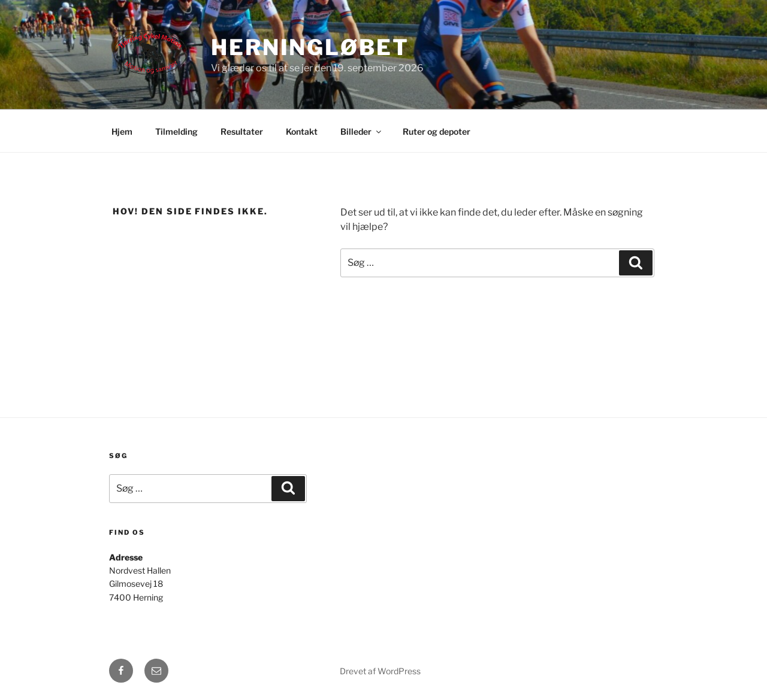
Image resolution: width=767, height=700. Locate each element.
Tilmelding (176, 131)
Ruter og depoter (436, 131)
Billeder (361, 131)
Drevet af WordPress (380, 671)
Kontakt (302, 131)
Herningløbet (310, 47)
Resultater (242, 131)
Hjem (121, 131)
